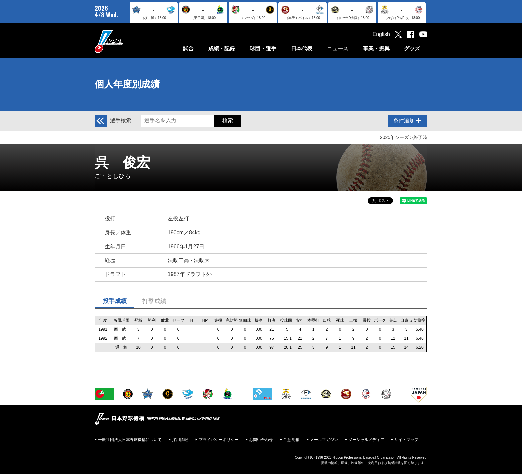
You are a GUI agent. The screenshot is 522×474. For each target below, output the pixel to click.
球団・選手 (263, 48)
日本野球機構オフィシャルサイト (125, 41)
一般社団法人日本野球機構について (130, 439)
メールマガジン (324, 439)
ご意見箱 (291, 439)
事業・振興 (376, 48)
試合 (188, 48)
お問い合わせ (261, 439)
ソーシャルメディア (366, 439)
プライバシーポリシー (219, 439)
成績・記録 (221, 48)
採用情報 (180, 439)
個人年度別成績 (127, 84)
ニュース (337, 48)
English (381, 34)
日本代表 (301, 48)
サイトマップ (406, 439)
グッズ (412, 48)
